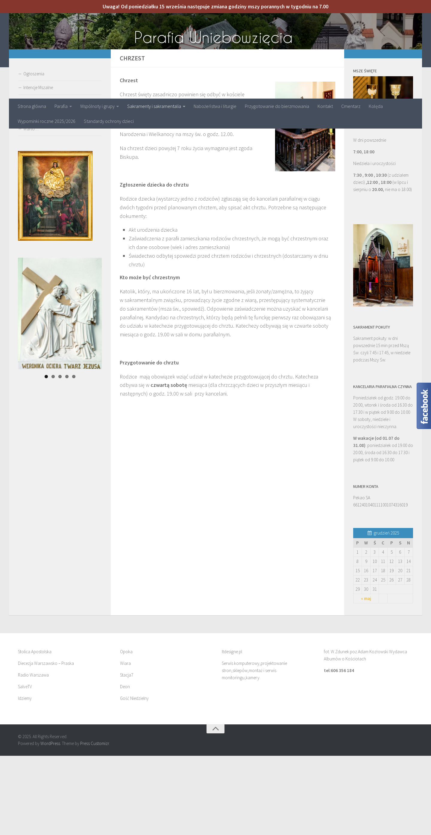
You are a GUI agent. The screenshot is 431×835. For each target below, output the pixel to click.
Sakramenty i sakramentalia (154, 106)
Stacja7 (126, 754)
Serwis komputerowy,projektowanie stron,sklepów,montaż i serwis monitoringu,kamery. (254, 750)
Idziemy (25, 777)
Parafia (61, 106)
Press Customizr (94, 822)
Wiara (125, 742)
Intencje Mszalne (38, 167)
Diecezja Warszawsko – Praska (46, 742)
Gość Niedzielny (134, 777)
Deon (125, 766)
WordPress (50, 822)
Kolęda (376, 106)
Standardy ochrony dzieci (109, 121)
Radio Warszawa (33, 754)
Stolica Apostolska (34, 731)
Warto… (31, 208)
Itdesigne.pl (232, 731)
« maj (366, 677)
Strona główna (32, 106)
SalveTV (25, 766)
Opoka (126, 731)
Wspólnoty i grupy (97, 106)
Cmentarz (350, 106)
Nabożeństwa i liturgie (215, 106)
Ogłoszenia (33, 153)
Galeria (29, 194)
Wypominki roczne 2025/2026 (46, 121)
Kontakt (325, 106)
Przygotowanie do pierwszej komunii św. (60, 180)
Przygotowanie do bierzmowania (277, 106)
